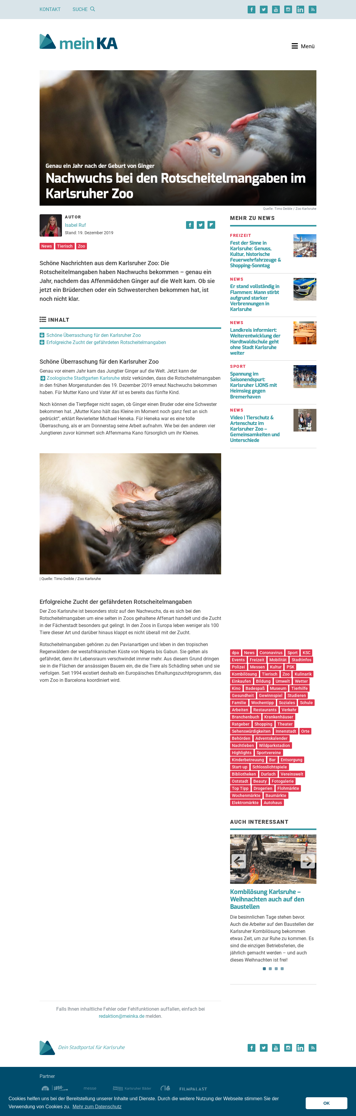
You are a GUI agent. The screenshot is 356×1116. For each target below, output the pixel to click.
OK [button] (326, 1103)
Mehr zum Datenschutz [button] (97, 1106)
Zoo (81, 246)
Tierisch (65, 246)
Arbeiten (240, 709)
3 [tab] (276, 968)
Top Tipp (240, 788)
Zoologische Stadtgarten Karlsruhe (83, 378)
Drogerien (263, 788)
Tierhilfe (299, 688)
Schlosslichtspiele (269, 767)
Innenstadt (286, 731)
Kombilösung (244, 674)
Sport (293, 652)
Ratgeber (240, 724)
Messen (257, 667)
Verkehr (289, 709)
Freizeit (257, 659)
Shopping (263, 724)
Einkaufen (241, 681)
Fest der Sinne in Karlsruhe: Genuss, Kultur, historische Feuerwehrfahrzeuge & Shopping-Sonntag (255, 254)
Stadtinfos (301, 659)
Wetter (301, 681)
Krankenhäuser (278, 717)
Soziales (287, 702)
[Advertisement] (273, 551)
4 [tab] (282, 968)
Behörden (241, 738)
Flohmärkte (288, 788)
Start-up (239, 767)
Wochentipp (262, 702)
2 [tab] (270, 968)
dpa (235, 652)
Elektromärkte (245, 802)
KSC (306, 652)
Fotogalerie (283, 781)
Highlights (242, 752)
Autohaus (273, 802)
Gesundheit (243, 695)
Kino (236, 688)
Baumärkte (276, 795)
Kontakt (50, 9)
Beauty (260, 781)
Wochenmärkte (246, 795)
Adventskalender (271, 738)
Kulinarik (303, 674)
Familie (239, 702)
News (46, 246)
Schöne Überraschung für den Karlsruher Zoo (93, 335)
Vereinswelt (292, 774)
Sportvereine (269, 752)
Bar (272, 759)
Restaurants (265, 709)
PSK (290, 667)
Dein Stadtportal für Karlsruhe (82, 1047)
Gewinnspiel (270, 695)
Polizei (238, 667)
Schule (306, 702)
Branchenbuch (245, 717)
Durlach (268, 774)
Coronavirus (271, 652)
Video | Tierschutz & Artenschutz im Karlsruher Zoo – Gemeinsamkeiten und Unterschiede (255, 429)
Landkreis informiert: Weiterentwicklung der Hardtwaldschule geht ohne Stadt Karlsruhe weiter (255, 341)
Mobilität (278, 659)
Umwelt (283, 681)
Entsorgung (291, 759)
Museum (278, 688)
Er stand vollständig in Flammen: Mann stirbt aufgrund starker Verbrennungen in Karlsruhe (254, 297)
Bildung (263, 681)
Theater (285, 724)
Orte (305, 731)
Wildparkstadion (274, 745)
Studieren (297, 695)
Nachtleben (243, 745)
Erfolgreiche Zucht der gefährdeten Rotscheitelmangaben (106, 342)
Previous (239, 861)
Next (308, 861)
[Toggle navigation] (303, 46)
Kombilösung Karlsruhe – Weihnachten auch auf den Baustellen (267, 899)
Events (238, 659)
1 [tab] (264, 968)
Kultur (276, 667)
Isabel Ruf (75, 225)
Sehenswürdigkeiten (251, 731)
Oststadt (240, 781)
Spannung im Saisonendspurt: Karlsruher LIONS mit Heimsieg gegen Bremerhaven (253, 385)
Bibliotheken (244, 774)
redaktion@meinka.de (121, 1016)
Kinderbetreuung (248, 759)
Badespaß (255, 688)
